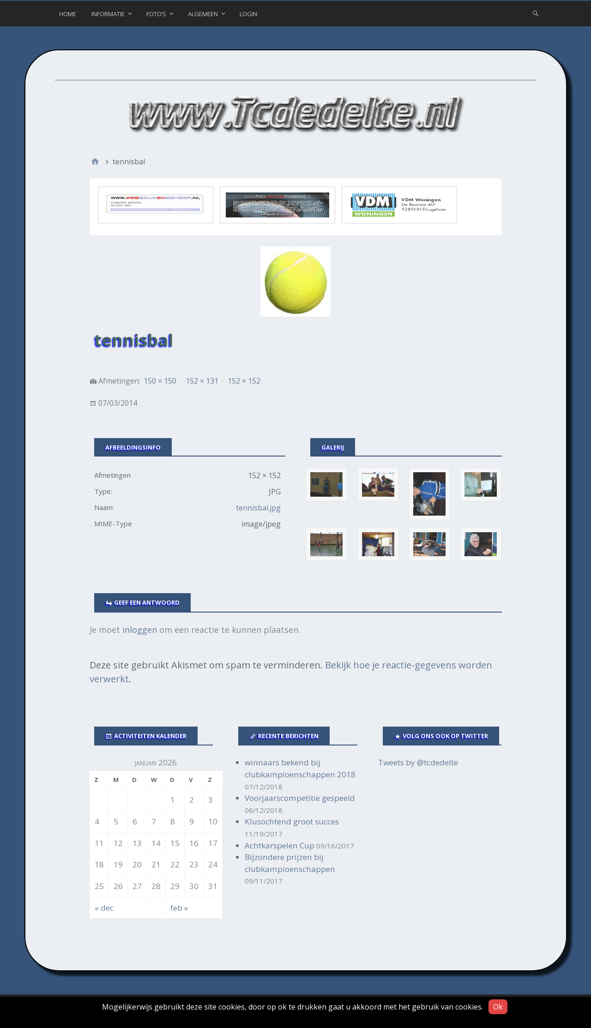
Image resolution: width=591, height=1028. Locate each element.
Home (67, 14)
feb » (179, 907)
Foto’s (156, 14)
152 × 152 (244, 381)
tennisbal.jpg (258, 508)
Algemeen (203, 14)
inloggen (139, 629)
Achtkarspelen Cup (279, 845)
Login (248, 14)
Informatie (108, 14)
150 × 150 (160, 381)
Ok (498, 1007)
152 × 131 (202, 381)
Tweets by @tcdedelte (418, 762)
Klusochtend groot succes (292, 821)
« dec (104, 907)
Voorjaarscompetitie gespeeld (300, 798)
